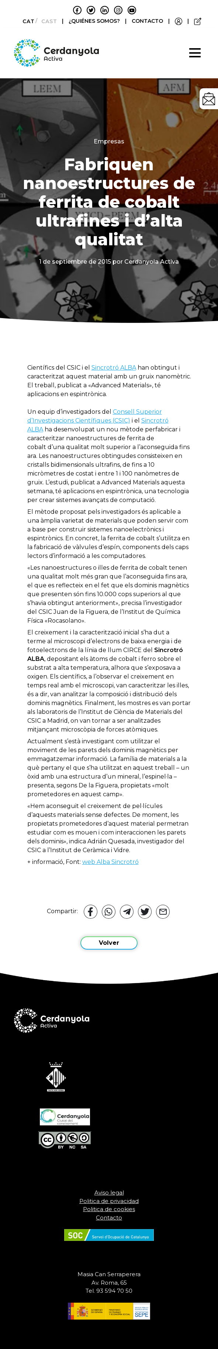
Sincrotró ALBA (113, 367)
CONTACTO (147, 21)
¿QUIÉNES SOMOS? (95, 21)
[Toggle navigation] (195, 53)
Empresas (109, 141)
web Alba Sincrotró (110, 861)
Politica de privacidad (109, 1200)
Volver (109, 942)
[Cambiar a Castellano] (47, 21)
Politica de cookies (109, 1209)
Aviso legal (109, 1192)
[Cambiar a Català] (26, 21)
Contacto (109, 1217)
